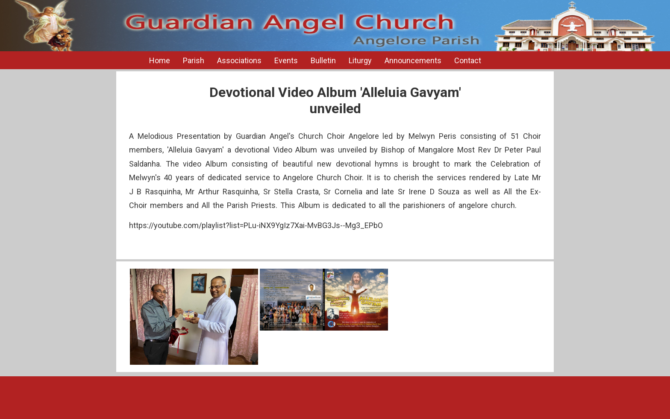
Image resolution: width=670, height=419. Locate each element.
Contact (467, 60)
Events (286, 60)
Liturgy (360, 60)
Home (159, 60)
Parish (193, 60)
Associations (239, 60)
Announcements (413, 60)
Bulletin (323, 60)
